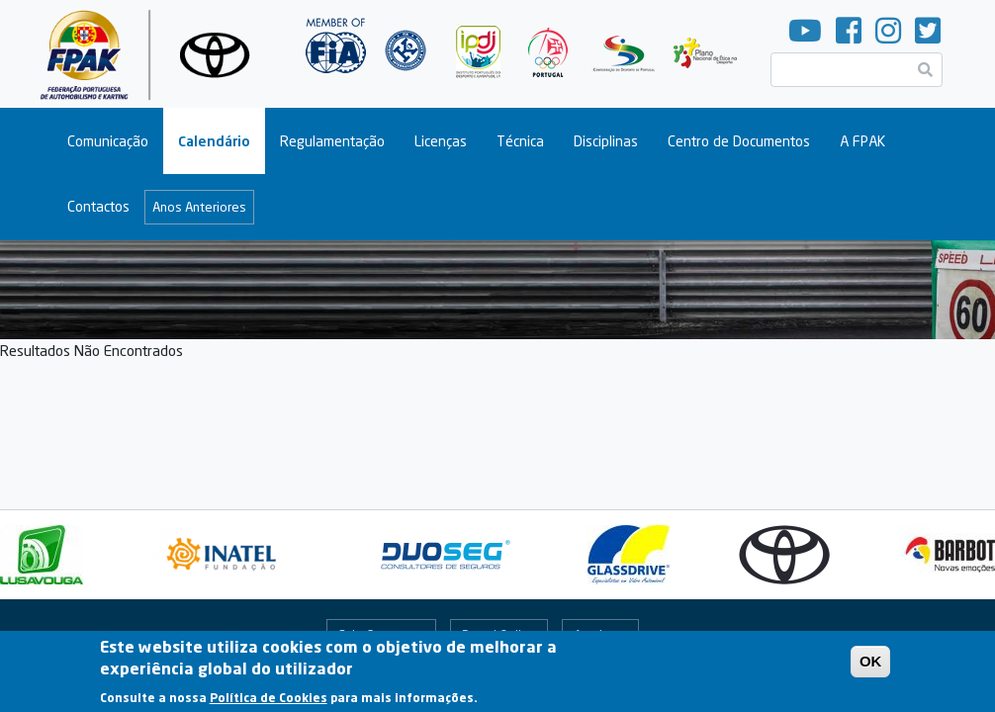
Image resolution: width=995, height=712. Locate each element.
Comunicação (107, 141)
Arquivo (595, 635)
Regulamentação (332, 141)
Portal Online (499, 635)
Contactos (98, 206)
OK (870, 667)
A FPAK (862, 141)
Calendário (214, 141)
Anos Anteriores (199, 207)
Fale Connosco (380, 635)
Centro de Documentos (739, 141)
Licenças (440, 141)
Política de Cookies (268, 703)
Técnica (520, 141)
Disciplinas (606, 141)
